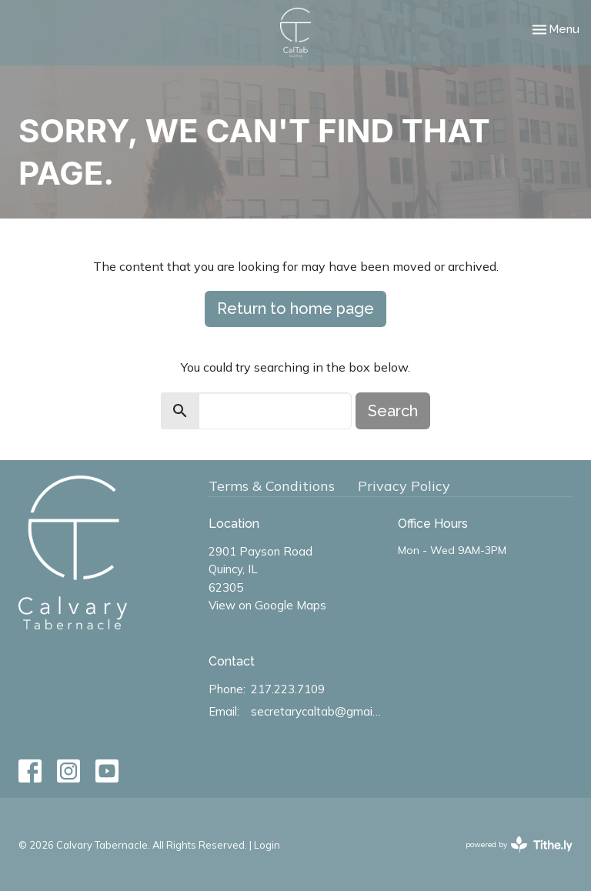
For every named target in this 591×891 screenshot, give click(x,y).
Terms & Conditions (272, 486)
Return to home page (295, 308)
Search (393, 411)
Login (267, 845)
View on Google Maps (267, 605)
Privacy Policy (404, 486)
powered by (519, 844)
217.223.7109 (288, 689)
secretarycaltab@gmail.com (317, 711)
